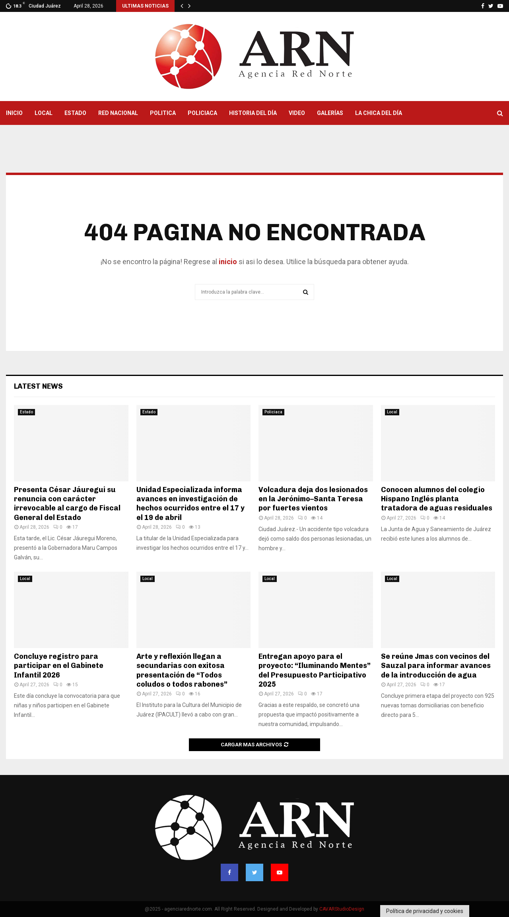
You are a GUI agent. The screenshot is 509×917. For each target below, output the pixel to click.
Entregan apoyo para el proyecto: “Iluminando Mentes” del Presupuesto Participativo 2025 (314, 670)
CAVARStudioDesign (341, 909)
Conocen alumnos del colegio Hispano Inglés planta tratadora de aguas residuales (436, 499)
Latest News (38, 386)
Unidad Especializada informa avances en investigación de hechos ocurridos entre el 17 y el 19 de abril (190, 503)
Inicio (14, 113)
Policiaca (202, 113)
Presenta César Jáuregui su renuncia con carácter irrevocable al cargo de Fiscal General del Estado (67, 503)
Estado (75, 113)
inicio (227, 261)
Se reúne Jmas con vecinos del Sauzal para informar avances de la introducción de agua (436, 665)
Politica (163, 113)
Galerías (330, 113)
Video (297, 113)
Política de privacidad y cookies (424, 911)
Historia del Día (253, 113)
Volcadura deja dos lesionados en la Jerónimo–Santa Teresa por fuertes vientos (313, 499)
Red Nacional (118, 113)
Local (43, 113)
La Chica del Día (378, 113)
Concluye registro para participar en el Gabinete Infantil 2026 (58, 665)
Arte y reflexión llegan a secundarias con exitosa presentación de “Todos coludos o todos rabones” (181, 670)
